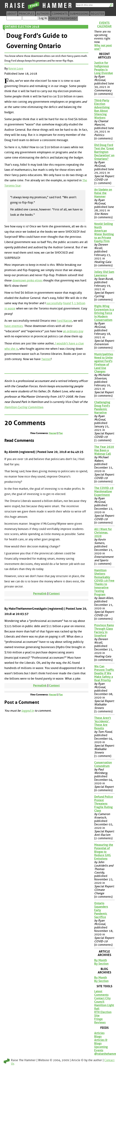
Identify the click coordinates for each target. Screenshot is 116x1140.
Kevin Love (15, 68)
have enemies (13, 326)
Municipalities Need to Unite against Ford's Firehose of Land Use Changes (103, 362)
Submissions (79, 13)
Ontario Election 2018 (22, 26)
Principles (26, 13)
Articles (99, 1033)
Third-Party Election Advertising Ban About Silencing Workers (102, 109)
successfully (54, 303)
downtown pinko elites (27, 280)
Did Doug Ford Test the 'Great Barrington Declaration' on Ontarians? (104, 152)
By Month (100, 960)
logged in (27, 710)
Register (97, 13)
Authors (43, 13)
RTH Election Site (102, 1013)
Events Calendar (104, 24)
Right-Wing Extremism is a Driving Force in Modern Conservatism (104, 313)
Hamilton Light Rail (104, 1006)
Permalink (40, 593)
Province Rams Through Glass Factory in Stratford (104, 630)
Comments (60, 13)
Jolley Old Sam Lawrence (104, 273)
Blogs (98, 1036)
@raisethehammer (104, 1054)
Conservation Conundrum (103, 764)
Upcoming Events (101, 1048)
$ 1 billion (78, 303)
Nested (53, 433)
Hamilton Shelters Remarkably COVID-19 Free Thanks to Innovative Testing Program (104, 582)
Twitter (46, 359)
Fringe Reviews (100, 1020)
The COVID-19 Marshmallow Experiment (103, 491)
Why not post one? (103, 47)
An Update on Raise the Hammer (103, 193)
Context (54, 593)
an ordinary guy (73, 331)
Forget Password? (63, 18)
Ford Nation (64, 320)
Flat (61, 433)
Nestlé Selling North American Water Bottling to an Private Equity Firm (104, 232)
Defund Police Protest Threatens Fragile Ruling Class (103, 803)
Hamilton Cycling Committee (23, 407)
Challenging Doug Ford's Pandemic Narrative (102, 407)
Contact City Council (102, 1000)
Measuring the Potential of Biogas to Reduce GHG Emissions (103, 851)
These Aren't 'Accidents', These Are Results (102, 723)
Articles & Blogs (100, 1041)
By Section (101, 963)
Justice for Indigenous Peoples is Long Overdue (103, 68)
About (12, 13)
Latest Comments (101, 993)
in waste (9, 308)
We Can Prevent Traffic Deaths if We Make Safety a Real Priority (104, 673)
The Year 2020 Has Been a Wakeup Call (104, 450)
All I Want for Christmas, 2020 (103, 532)
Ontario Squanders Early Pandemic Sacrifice (101, 910)
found (67, 303)
